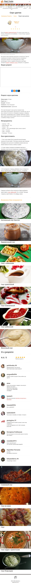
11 (15, 27)
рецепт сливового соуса (11, 62)
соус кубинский (12, 192)
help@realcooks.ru (15, 582)
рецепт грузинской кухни (10, 32)
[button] (29, 1)
